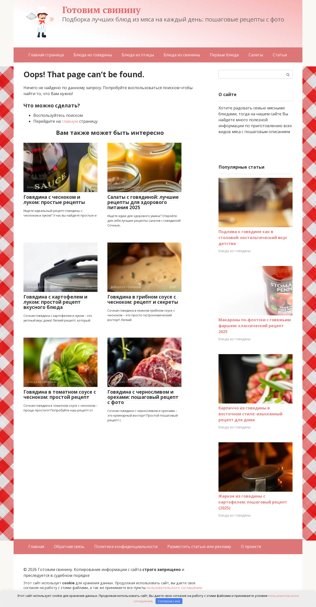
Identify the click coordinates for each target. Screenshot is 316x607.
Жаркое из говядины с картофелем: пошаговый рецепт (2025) (252, 502)
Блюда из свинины (182, 55)
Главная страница (46, 55)
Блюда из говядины (93, 55)
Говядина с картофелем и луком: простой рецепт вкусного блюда (55, 302)
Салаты (256, 55)
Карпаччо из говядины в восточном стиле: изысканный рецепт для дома (250, 414)
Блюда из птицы (138, 55)
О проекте (251, 546)
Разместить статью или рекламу (199, 546)
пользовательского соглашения (174, 587)
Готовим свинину (101, 10)
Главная (36, 546)
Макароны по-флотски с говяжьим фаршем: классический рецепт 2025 (254, 325)
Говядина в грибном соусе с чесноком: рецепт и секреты (142, 299)
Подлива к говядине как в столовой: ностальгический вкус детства (252, 237)
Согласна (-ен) (169, 601)
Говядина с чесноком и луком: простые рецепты (54, 199)
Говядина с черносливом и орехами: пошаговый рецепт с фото (142, 397)
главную (70, 121)
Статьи (280, 55)
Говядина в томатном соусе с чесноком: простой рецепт (59, 394)
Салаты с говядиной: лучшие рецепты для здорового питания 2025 (143, 202)
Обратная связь (69, 546)
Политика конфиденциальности (126, 546)
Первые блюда (224, 55)
